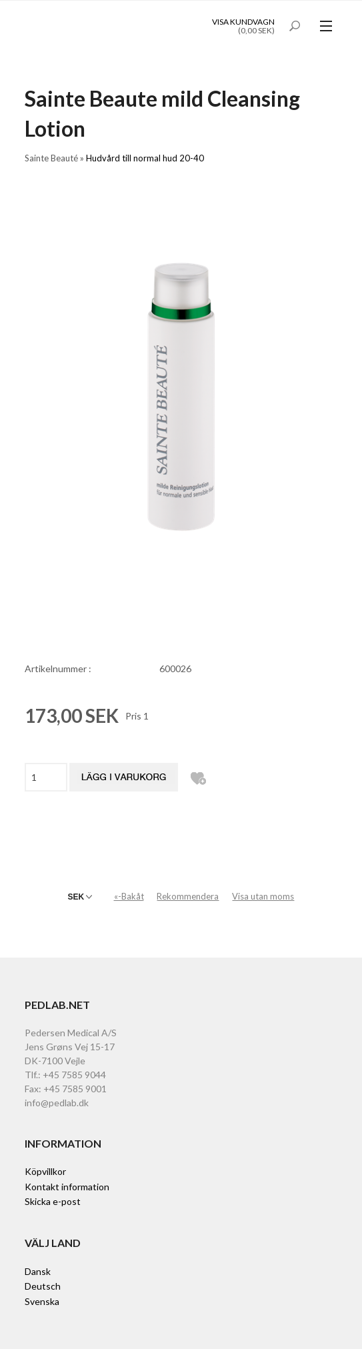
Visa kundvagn (243, 22)
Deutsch (43, 1286)
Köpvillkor (45, 1171)
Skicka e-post (53, 1201)
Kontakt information (67, 1186)
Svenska (42, 1301)
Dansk (38, 1271)
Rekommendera (188, 896)
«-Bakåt (129, 896)
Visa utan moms (263, 896)
